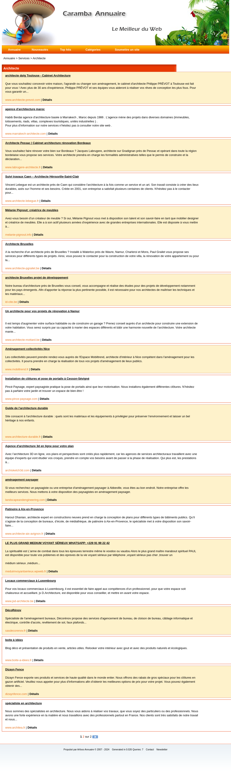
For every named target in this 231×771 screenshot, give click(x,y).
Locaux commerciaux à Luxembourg (30, 580)
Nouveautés (40, 49)
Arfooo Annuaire (85, 749)
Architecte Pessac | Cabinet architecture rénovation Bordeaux (48, 143)
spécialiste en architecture (23, 703)
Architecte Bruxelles (19, 244)
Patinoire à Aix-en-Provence (24, 509)
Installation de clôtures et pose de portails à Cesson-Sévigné (47, 378)
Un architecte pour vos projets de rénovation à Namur (42, 311)
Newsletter (161, 749)
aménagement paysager (21, 479)
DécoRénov (13, 610)
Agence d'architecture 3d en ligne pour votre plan (39, 446)
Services (24, 58)
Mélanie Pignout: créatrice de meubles (31, 210)
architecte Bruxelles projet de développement (36, 277)
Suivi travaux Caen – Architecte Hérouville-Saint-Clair (42, 176)
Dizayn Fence (14, 669)
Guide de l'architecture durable (26, 408)
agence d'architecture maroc (25, 109)
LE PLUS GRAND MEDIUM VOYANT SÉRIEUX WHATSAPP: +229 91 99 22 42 (57, 543)
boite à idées (14, 640)
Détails (47, 99)
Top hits (65, 49)
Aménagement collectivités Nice (27, 349)
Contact (150, 749)
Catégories (92, 49)
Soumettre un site (127, 49)
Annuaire (14, 49)
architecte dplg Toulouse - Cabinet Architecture (37, 75)
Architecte (39, 58)
